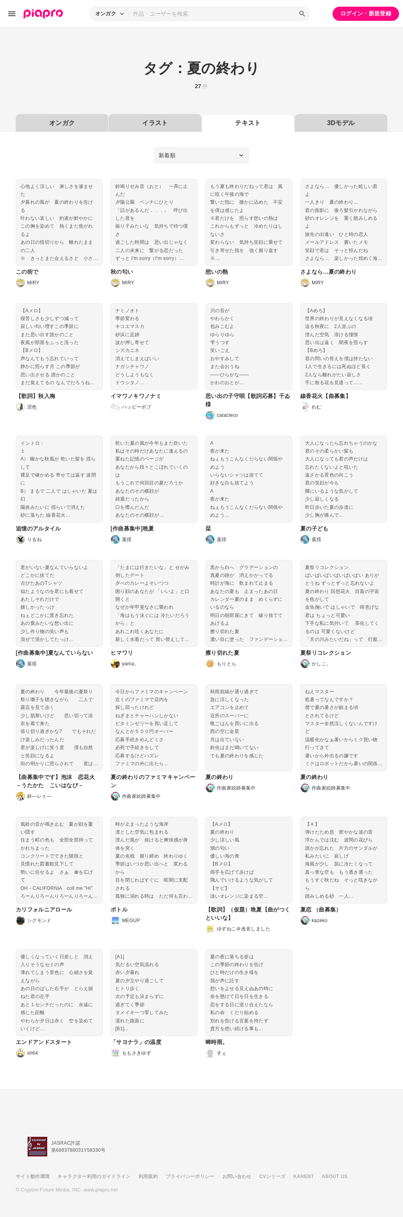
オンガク (62, 123)
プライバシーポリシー (190, 1176)
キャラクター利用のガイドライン (93, 1176)
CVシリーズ (272, 1176)
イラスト (155, 123)
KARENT (304, 1176)
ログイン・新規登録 (365, 13)
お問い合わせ (236, 1176)
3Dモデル (341, 123)
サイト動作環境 (33, 1176)
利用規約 (148, 1176)
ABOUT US (335, 1176)
